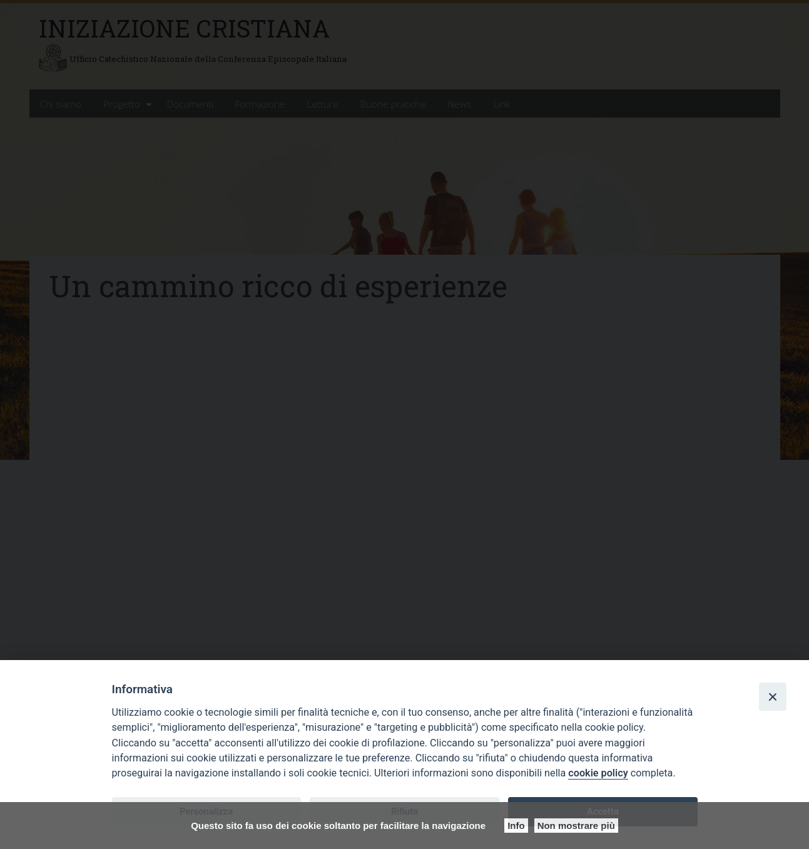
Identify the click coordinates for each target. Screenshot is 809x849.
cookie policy (598, 773)
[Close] (772, 696)
